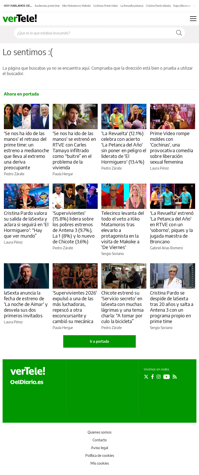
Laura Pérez (159, 168)
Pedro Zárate (14, 174)
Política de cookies (99, 455)
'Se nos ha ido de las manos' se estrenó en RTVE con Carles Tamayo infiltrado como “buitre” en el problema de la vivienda (74, 150)
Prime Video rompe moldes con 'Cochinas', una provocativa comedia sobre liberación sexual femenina (171, 147)
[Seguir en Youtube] (166, 376)
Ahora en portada (21, 94)
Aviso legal (99, 447)
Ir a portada (99, 341)
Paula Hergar (63, 174)
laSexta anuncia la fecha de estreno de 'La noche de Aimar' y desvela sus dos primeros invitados (26, 304)
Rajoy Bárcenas (182, 5)
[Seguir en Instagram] (159, 376)
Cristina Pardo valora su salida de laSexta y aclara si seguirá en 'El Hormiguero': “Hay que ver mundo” (26, 224)
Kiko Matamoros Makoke (76, 5)
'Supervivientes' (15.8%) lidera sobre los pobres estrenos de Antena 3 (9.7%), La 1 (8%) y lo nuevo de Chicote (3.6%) (74, 227)
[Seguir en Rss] (175, 376)
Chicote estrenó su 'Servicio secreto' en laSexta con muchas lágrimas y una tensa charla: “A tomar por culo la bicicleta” (122, 307)
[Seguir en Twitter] (146, 376)
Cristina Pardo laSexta (158, 5)
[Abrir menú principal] (193, 18)
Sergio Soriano (112, 253)
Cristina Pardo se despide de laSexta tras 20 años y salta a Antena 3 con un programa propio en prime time (171, 307)
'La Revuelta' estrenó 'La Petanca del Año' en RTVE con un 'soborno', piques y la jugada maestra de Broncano (172, 227)
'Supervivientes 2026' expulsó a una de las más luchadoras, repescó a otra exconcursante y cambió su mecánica (75, 307)
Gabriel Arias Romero (166, 248)
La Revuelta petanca (131, 5)
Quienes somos (99, 432)
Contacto (100, 440)
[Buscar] (179, 32)
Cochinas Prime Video (105, 5)
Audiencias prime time (47, 5)
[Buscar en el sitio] (93, 32)
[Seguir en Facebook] (152, 376)
